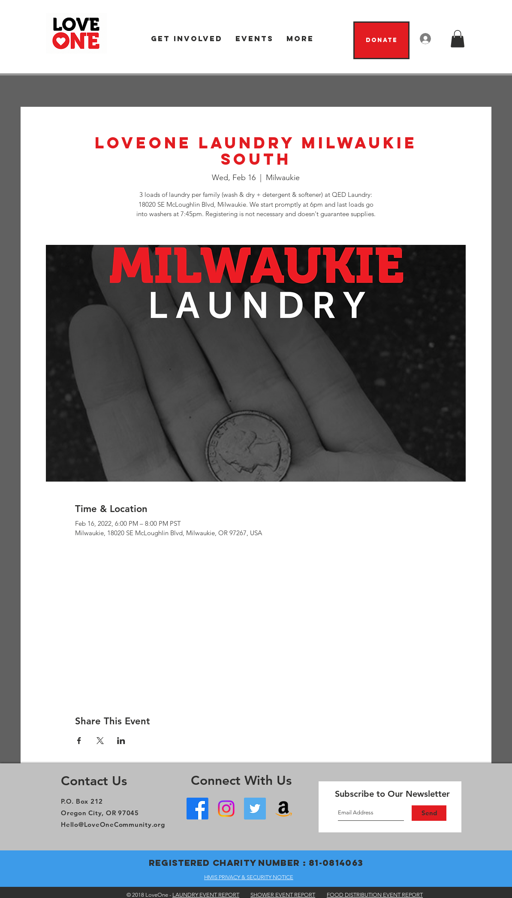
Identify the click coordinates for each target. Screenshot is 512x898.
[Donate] (381, 40)
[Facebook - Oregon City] (197, 809)
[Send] (429, 813)
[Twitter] (255, 809)
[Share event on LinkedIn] (121, 740)
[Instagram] (226, 809)
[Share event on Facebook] (79, 740)
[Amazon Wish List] (284, 809)
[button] (187, 38)
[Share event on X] (100, 740)
